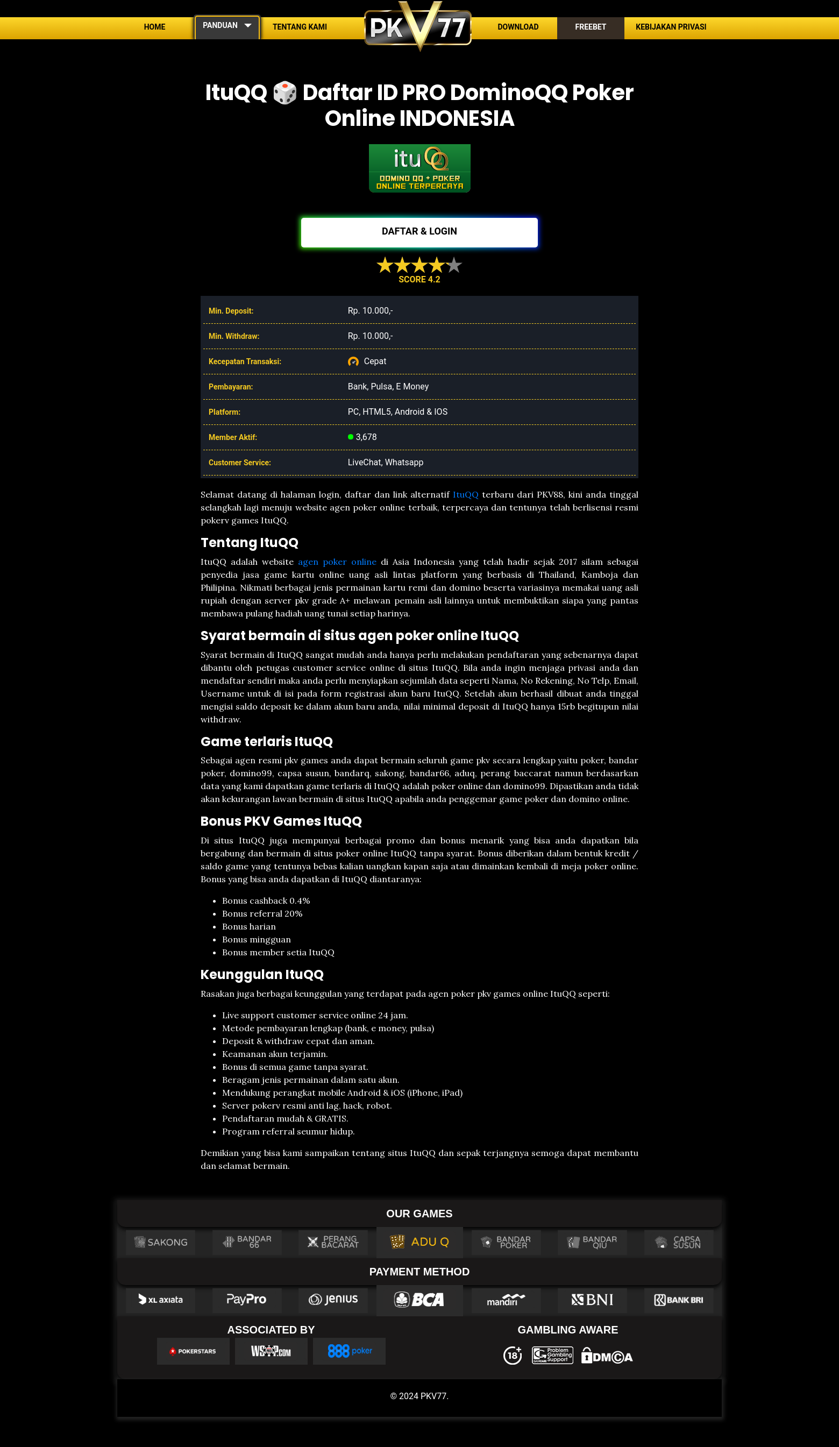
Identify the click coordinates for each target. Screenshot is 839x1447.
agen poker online (337, 561)
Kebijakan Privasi (671, 27)
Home (155, 27)
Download (517, 27)
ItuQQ (466, 494)
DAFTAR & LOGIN (419, 231)
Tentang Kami (300, 27)
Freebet (590, 27)
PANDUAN (220, 25)
